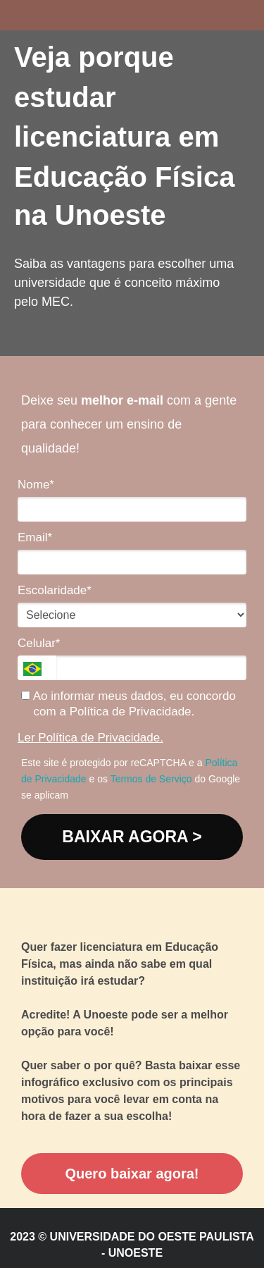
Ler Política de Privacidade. (90, 737)
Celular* (39, 643)
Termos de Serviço (151, 778)
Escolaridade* (55, 590)
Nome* (36, 484)
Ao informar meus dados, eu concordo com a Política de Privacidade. (128, 703)
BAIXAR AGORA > (131, 836)
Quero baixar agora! (132, 1173)
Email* (35, 537)
